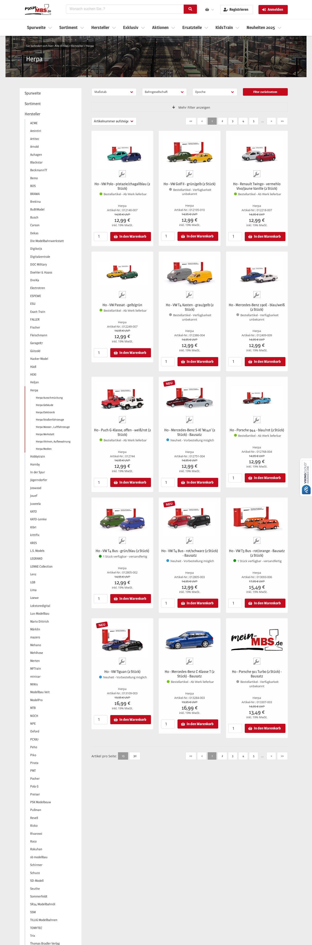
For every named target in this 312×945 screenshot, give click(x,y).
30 (134, 756)
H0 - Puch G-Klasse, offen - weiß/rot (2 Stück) (122, 432)
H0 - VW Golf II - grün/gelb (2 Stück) (189, 184)
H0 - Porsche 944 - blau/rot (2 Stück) (257, 430)
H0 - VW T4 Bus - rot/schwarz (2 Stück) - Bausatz (189, 553)
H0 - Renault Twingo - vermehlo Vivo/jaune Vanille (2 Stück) (256, 186)
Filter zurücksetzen (265, 92)
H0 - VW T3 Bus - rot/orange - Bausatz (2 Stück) (257, 553)
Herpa (90, 46)
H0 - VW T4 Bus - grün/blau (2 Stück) (122, 551)
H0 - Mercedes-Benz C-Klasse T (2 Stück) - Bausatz (189, 673)
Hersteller (77, 46)
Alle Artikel (61, 46)
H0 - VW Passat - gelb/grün (122, 305)
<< (190, 121)
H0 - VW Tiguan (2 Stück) (122, 671)
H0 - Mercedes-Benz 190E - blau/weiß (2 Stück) (257, 307)
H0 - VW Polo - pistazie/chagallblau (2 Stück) (122, 186)
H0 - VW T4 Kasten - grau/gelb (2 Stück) (189, 307)
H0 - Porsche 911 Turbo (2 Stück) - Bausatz (257, 673)
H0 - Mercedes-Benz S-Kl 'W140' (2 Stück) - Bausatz (189, 432)
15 (123, 756)
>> (282, 121)
